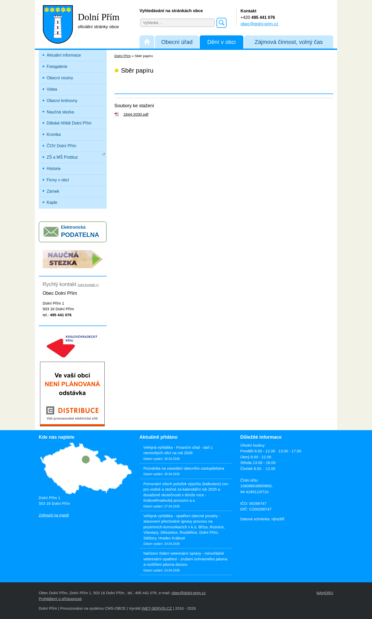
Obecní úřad (176, 42)
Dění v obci (221, 42)
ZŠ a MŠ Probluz (76, 156)
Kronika (54, 134)
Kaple (52, 202)
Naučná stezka (60, 112)
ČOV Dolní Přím (61, 146)
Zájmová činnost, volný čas (288, 42)
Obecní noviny (60, 78)
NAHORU (324, 593)
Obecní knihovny (62, 100)
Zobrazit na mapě (54, 515)
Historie (54, 168)
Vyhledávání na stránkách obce (171, 10)
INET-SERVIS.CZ (157, 608)
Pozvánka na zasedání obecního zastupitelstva (183, 468)
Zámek (53, 191)
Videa (52, 89)
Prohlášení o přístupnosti (60, 599)
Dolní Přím (122, 56)
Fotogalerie (57, 66)
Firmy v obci (58, 180)
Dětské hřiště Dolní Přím (69, 123)
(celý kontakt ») (88, 285)
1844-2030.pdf (136, 114)
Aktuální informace (64, 55)
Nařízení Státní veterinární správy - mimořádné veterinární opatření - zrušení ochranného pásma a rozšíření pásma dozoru (185, 559)
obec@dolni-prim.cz (259, 23)
